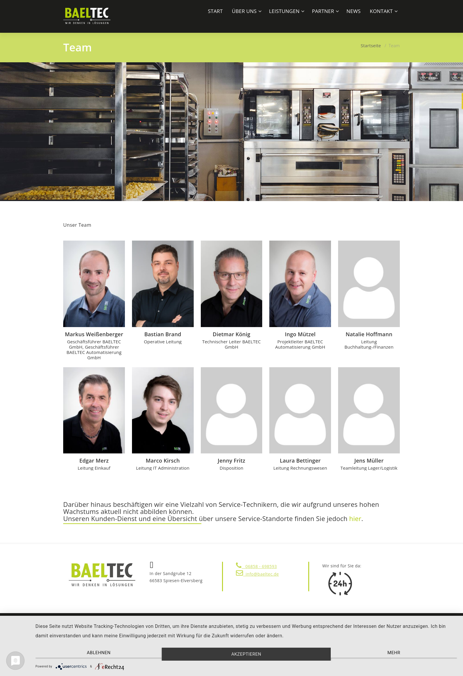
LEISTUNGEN (284, 11)
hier (355, 518)
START (215, 11)
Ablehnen (98, 652)
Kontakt (381, 11)
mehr (393, 652)
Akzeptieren (246, 654)
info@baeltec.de (257, 574)
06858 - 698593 (256, 566)
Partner (323, 11)
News (353, 11)
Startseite (371, 45)
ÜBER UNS (244, 11)
